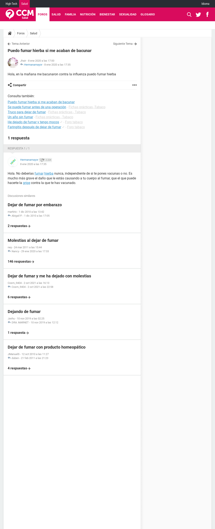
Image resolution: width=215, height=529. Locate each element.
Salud (24, 3)
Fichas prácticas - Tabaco (67, 112)
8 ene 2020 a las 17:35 (57, 64)
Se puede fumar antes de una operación (37, 107)
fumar (39, 173)
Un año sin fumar (20, 117)
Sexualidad (127, 14)
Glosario (148, 14)
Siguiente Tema (123, 43)
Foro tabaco (74, 122)
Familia (70, 14)
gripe (26, 183)
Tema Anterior (21, 43)
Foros (42, 14)
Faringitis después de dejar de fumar (34, 127)
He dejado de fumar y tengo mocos (33, 122)
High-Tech (11, 3)
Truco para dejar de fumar (27, 112)
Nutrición (87, 14)
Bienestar (107, 14)
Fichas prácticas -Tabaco (87, 107)
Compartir (19, 85)
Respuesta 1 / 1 (19, 148)
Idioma (205, 3)
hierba (48, 173)
